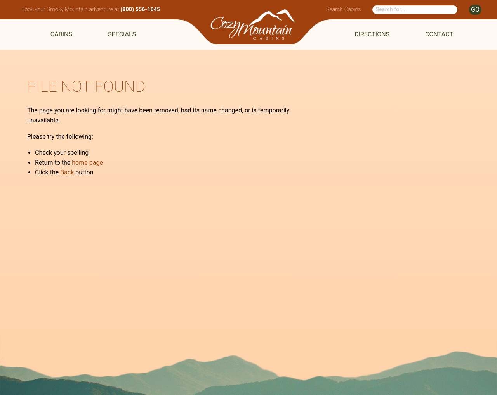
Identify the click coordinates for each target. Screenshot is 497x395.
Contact (439, 34)
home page (87, 162)
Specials (122, 34)
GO (475, 9)
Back (67, 172)
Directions (372, 34)
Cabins (61, 34)
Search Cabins (343, 9)
